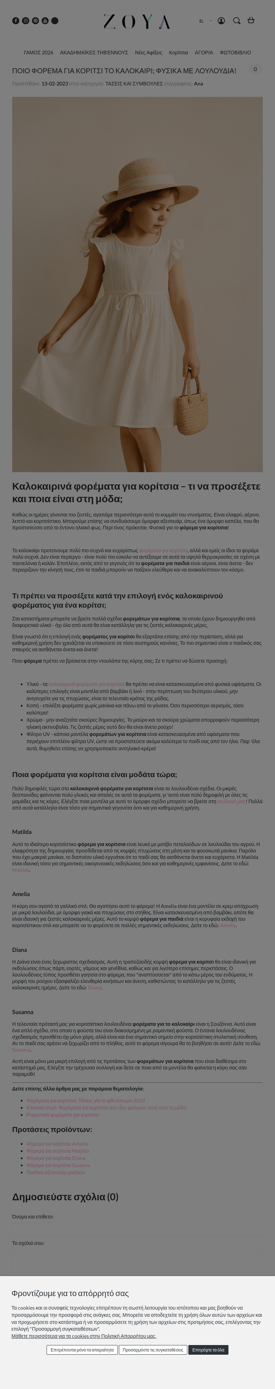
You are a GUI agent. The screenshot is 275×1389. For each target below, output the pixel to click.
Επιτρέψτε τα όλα (208, 1350)
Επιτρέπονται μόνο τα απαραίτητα (82, 1350)
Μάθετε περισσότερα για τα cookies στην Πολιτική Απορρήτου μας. (83, 1336)
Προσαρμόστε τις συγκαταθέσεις (153, 1350)
